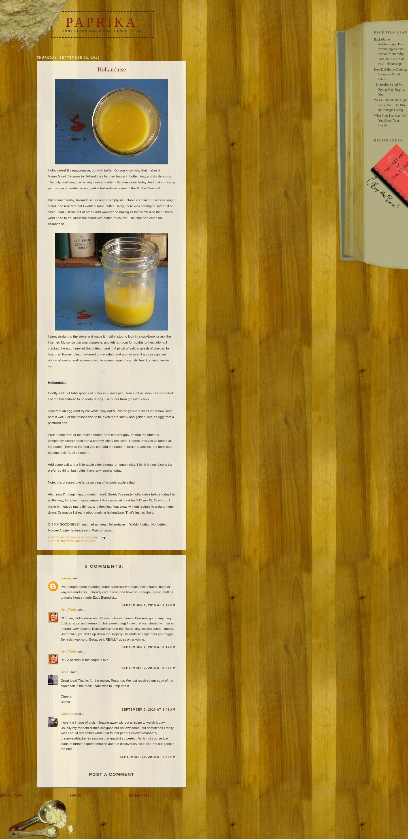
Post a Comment (111, 774)
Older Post (139, 795)
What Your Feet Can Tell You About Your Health (390, 120)
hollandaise (85, 541)
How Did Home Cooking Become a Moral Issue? (390, 74)
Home (75, 795)
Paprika (102, 22)
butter (67, 541)
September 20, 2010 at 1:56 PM (147, 757)
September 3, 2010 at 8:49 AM (148, 709)
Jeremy (66, 578)
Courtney (67, 713)
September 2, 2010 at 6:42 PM (148, 605)
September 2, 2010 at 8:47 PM (148, 647)
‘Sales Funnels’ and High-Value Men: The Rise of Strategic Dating (391, 104)
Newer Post (11, 795)
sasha (65, 672)
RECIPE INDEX (388, 140)
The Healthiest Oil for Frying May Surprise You (389, 89)
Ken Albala (68, 609)
